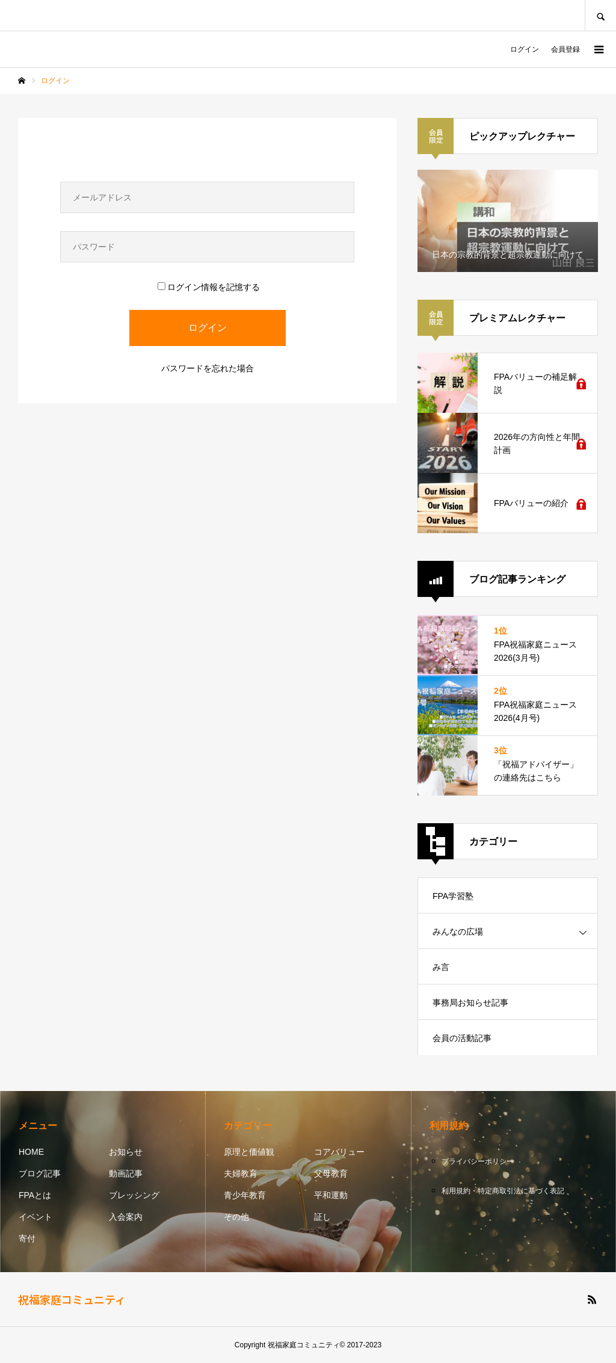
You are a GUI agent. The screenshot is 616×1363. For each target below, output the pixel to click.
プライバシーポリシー (478, 1161)
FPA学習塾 (453, 896)
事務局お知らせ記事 (470, 1002)
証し (322, 1217)
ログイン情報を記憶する (209, 287)
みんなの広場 (458, 931)
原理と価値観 (249, 1152)
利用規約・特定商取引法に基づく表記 (503, 1191)
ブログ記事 (40, 1173)
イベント (35, 1217)
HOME (31, 1152)
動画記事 (126, 1173)
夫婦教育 (240, 1173)
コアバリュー (339, 1152)
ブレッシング (134, 1195)
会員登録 (565, 49)
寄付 (27, 1238)
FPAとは (35, 1195)
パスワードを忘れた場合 (207, 368)
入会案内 (126, 1217)
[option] (507, 221)
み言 (441, 967)
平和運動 (331, 1195)
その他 (236, 1217)
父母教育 (331, 1173)
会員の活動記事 (462, 1038)
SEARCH (600, 15)
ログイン (524, 49)
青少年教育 (245, 1195)
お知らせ (126, 1152)
